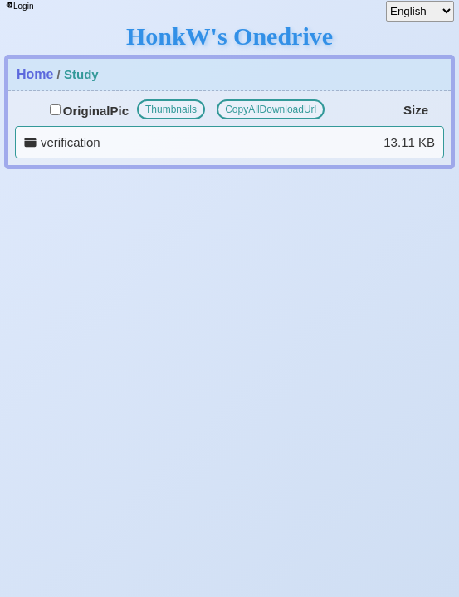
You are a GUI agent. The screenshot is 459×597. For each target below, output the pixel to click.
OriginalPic (89, 111)
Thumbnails (171, 109)
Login (19, 6)
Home (35, 74)
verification (70, 142)
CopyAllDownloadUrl (270, 109)
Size (415, 110)
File (35, 110)
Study (81, 74)
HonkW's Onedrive (229, 36)
